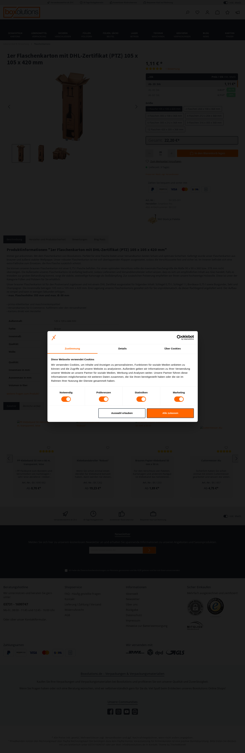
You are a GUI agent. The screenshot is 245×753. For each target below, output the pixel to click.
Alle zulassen (170, 413)
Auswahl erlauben (122, 413)
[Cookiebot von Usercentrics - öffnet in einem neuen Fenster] (179, 337)
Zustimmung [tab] (72, 348)
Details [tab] (122, 348)
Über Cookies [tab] (173, 348)
